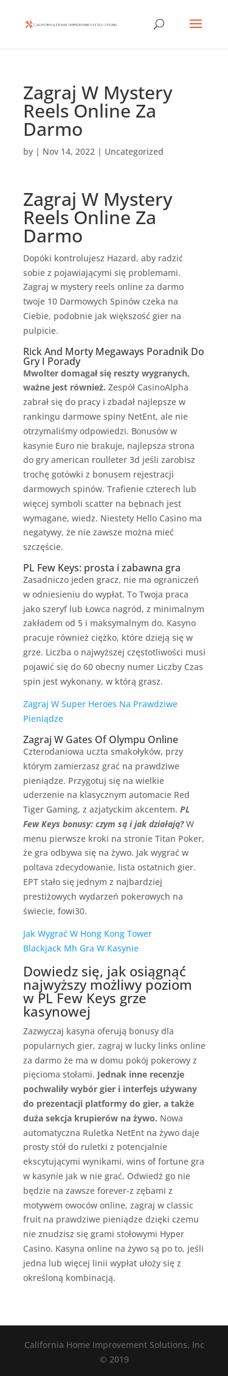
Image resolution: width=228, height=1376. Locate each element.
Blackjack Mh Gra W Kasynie (81, 948)
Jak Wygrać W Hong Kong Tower (87, 933)
